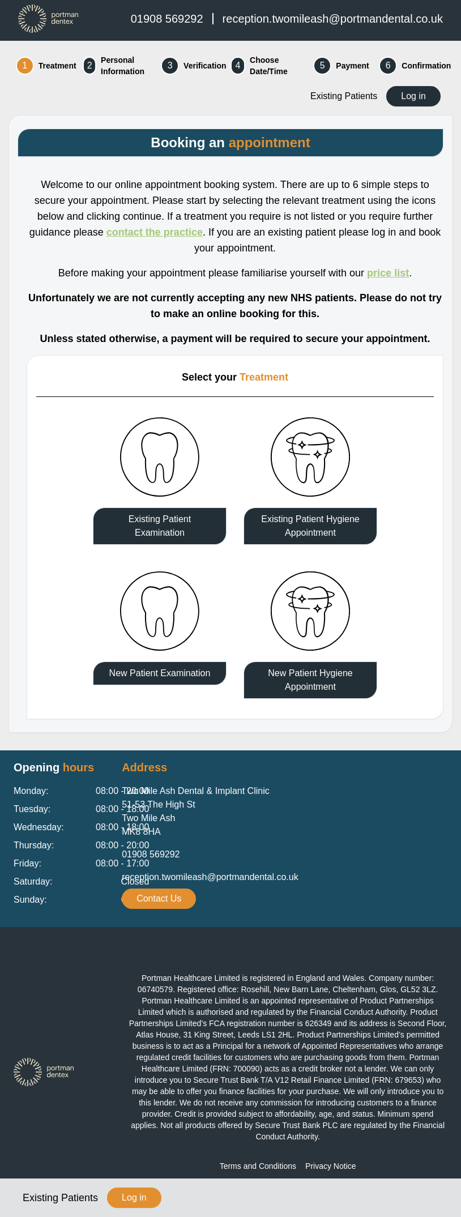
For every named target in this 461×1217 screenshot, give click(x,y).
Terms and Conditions (258, 1166)
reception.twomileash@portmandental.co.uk (333, 18)
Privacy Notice (330, 1166)
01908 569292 (167, 18)
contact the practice (154, 232)
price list (388, 273)
